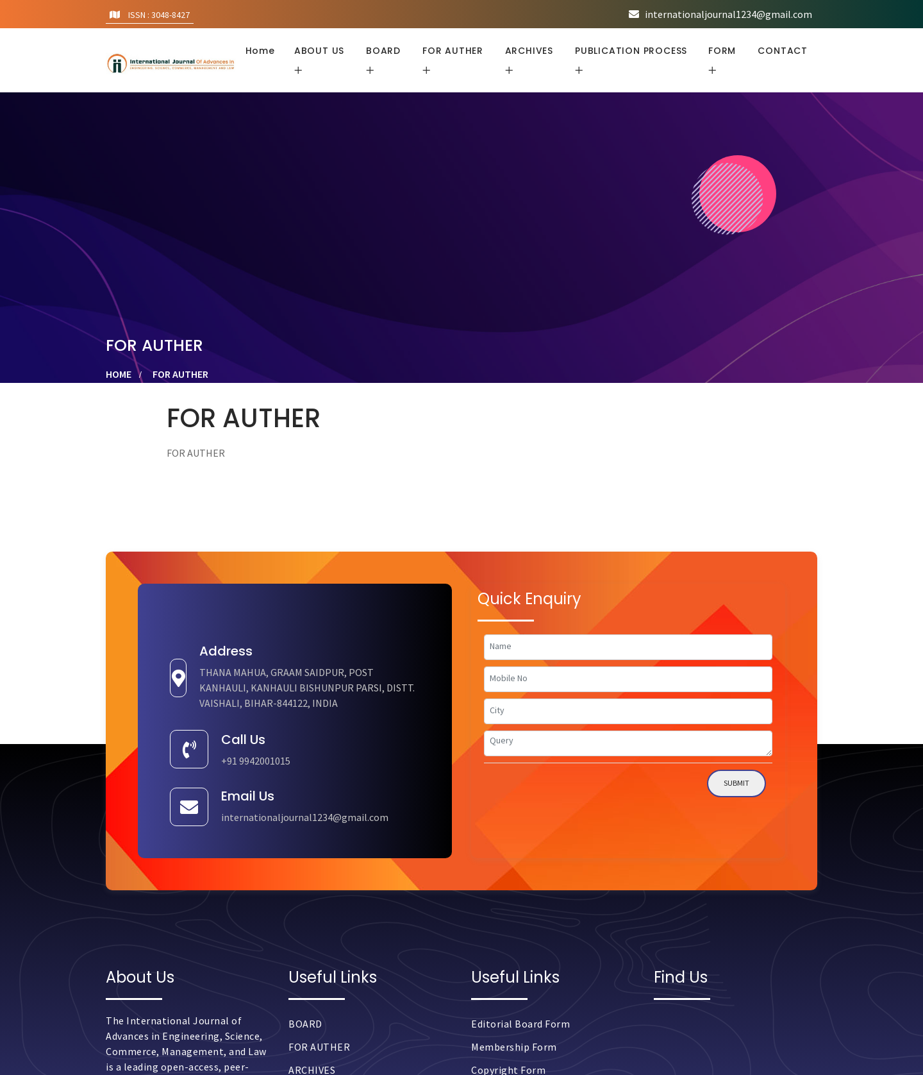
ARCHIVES (529, 50)
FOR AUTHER (452, 50)
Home (260, 50)
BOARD (383, 50)
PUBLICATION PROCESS (631, 50)
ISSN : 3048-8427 (150, 15)
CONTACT (783, 50)
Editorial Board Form (520, 1023)
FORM (722, 50)
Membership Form (514, 1046)
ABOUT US (319, 50)
